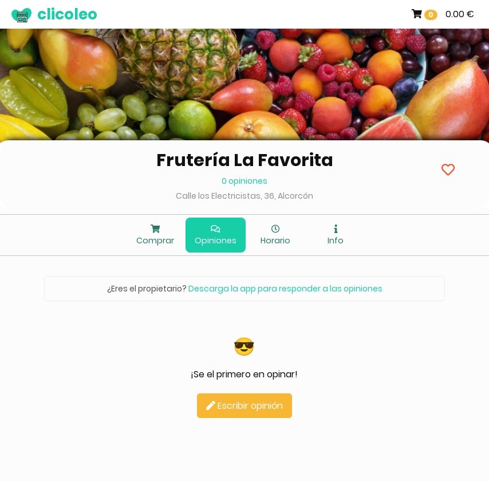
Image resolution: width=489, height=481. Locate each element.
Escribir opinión (244, 405)
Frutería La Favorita (244, 160)
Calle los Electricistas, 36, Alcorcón (244, 196)
